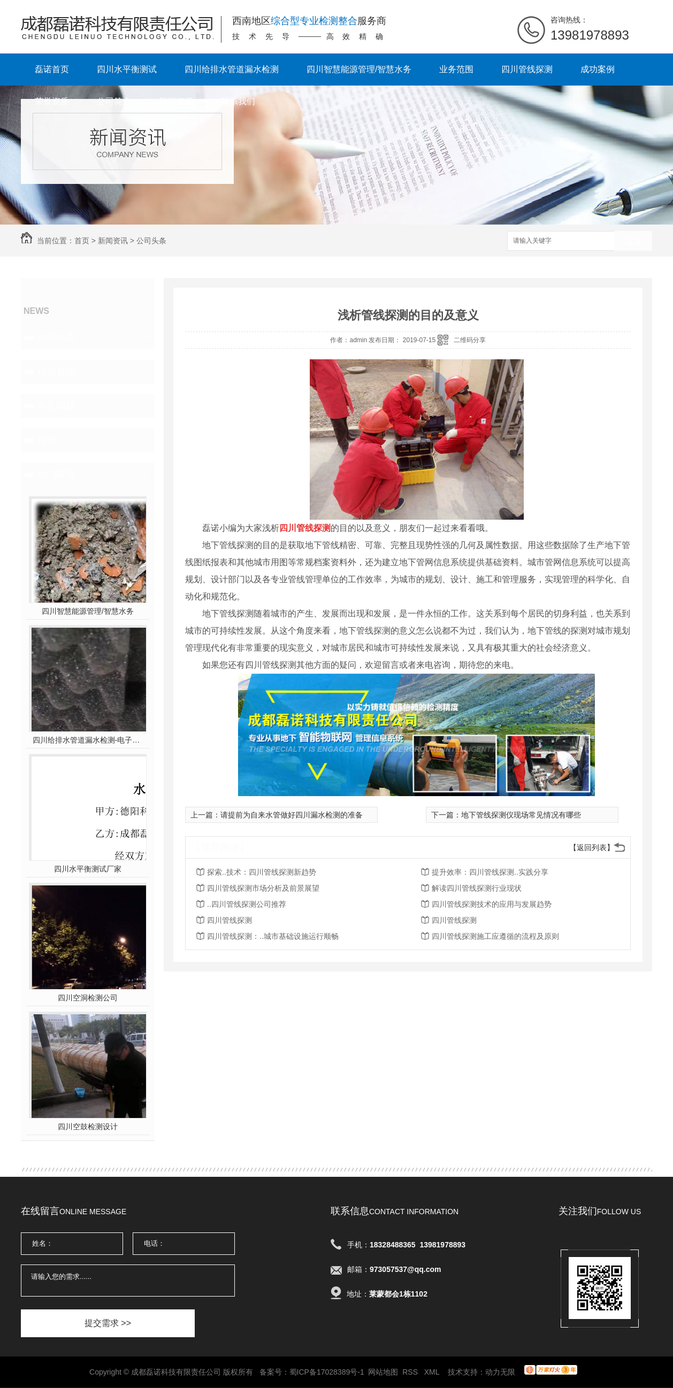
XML (432, 1372)
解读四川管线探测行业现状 (477, 888)
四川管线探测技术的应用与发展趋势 (492, 904)
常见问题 (56, 405)
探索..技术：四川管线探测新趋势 (261, 872)
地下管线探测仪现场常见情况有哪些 (521, 815)
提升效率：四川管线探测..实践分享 (490, 872)
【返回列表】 (591, 847)
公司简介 (114, 101)
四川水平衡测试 (127, 69)
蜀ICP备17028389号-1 (326, 1372)
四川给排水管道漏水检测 (232, 69)
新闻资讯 (176, 101)
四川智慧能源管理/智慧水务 (359, 69)
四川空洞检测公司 (88, 997)
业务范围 (456, 69)
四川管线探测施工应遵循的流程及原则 (495, 936)
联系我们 (238, 101)
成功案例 (597, 69)
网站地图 (383, 1372)
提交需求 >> (108, 1323)
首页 (81, 240)
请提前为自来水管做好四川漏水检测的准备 (291, 815)
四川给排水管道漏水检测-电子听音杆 (88, 740)
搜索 (633, 241)
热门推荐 (56, 474)
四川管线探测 (527, 69)
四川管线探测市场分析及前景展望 (263, 888)
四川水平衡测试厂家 (87, 869)
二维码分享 (470, 340)
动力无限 (500, 1372)
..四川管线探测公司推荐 (246, 904)
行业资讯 (56, 371)
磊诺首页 (52, 69)
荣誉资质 (52, 101)
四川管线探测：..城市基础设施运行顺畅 (273, 936)
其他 (46, 440)
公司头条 (151, 240)
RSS (411, 1372)
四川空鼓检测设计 (88, 1126)
